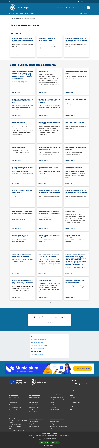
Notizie (71, 395)
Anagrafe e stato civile (34, 395)
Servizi (17, 18)
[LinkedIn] (72, 7)
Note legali (52, 424)
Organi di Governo (13, 395)
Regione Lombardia (13, 2)
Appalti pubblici (33, 405)
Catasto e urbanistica (34, 407)
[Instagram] (69, 7)
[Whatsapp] (76, 7)
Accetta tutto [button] (44, 442)
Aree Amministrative (14, 397)
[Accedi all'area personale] (83, 1)
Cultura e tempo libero (34, 397)
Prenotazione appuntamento (36, 419)
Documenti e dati (13, 410)
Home (12, 18)
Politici (10, 405)
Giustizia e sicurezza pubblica (56, 397)
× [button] (97, 433)
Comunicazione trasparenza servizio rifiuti (58, 427)
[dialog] (49, 440)
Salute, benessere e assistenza (57, 405)
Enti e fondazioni (13, 402)
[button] (49, 445)
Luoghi (71, 406)
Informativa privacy (54, 421)
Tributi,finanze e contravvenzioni (57, 400)
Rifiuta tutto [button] (55, 442)
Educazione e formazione (55, 395)
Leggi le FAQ (32, 424)
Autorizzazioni (53, 407)
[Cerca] (88, 7)
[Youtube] (65, 7)
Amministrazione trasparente (57, 419)
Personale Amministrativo (15, 407)
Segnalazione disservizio (35, 421)
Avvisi (71, 400)
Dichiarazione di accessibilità (56, 431)
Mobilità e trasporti (33, 411)
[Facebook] (62, 7)
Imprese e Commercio (34, 402)
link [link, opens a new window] (62, 439)
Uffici (10, 400)
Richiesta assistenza (34, 426)
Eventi (71, 409)
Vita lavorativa (32, 400)
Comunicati (72, 397)
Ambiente (52, 402)
